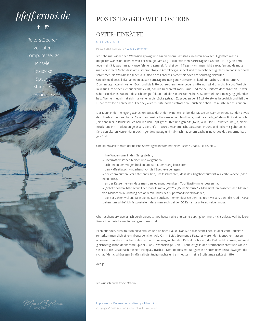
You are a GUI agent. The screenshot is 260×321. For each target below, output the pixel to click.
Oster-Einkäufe (119, 34)
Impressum (103, 303)
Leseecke (43, 71)
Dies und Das (42, 94)
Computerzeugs (42, 55)
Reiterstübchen (42, 40)
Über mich (150, 303)
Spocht (43, 78)
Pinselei (43, 63)
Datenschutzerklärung (127, 303)
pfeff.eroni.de (43, 15)
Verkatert (43, 47)
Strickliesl (43, 86)
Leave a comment (137, 48)
